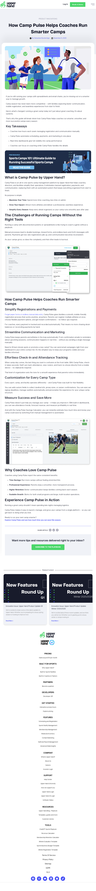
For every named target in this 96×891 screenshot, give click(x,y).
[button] (50, 530)
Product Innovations (48, 19)
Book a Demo (77, 4)
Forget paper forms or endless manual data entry (24, 315)
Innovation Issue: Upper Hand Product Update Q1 (24, 606)
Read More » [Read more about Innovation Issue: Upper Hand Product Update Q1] (9, 621)
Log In (64, 4)
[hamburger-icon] (93, 4)
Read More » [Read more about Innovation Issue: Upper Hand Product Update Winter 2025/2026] (55, 621)
